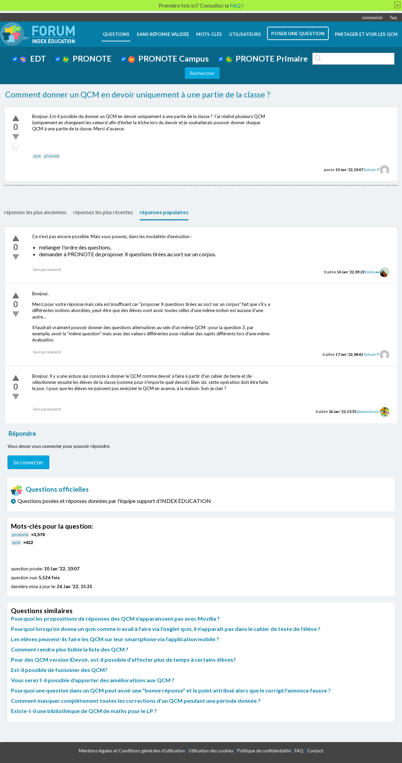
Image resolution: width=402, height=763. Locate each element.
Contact (315, 750)
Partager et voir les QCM (366, 34)
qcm (37, 156)
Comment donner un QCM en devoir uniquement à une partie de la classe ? (137, 94)
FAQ (298, 750)
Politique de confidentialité (264, 750)
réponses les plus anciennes (35, 212)
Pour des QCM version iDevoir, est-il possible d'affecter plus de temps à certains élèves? (123, 659)
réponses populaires (164, 212)
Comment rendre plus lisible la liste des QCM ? (69, 649)
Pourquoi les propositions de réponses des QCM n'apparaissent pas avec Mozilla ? (115, 618)
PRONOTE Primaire (266, 58)
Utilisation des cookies (211, 750)
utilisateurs (245, 34)
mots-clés (209, 34)
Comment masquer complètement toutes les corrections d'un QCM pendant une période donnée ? (136, 700)
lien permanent (47, 269)
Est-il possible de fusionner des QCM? (59, 670)
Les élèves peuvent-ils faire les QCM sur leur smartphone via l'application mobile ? (115, 639)
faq (393, 17)
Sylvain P (371, 169)
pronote (51, 156)
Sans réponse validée (163, 34)
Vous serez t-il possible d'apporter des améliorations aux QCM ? (92, 680)
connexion (372, 17)
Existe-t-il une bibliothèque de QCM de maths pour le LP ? (84, 711)
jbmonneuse (368, 411)
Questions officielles (50, 489)
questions (116, 34)
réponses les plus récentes (103, 212)
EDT (33, 58)
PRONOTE (87, 58)
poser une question (298, 33)
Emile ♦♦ (372, 272)
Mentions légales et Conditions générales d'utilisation (132, 750)
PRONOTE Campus (168, 58)
